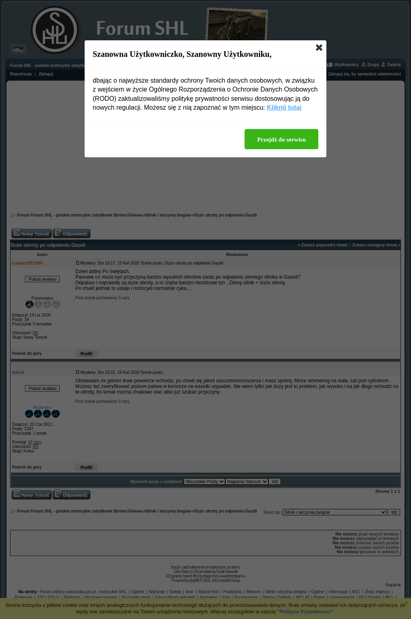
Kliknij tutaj (284, 107)
